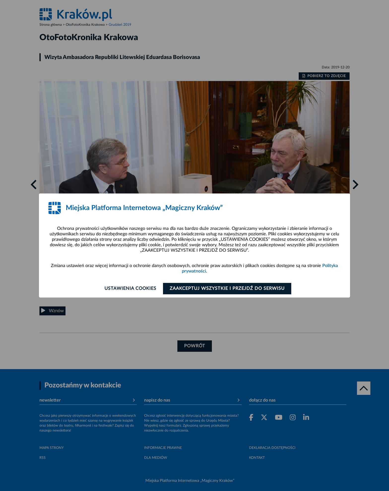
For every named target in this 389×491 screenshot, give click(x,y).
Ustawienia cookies (130, 288)
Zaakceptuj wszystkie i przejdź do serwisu (227, 288)
